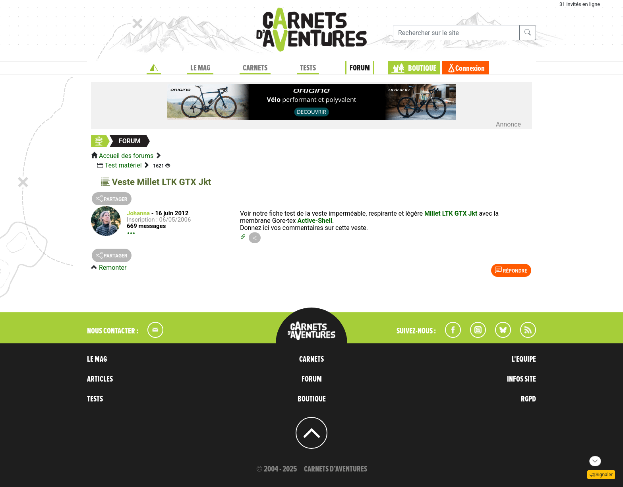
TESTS (308, 68)
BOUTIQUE (422, 68)
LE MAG (200, 68)
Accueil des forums (126, 156)
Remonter (112, 267)
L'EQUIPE (524, 359)
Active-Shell (314, 220)
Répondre (511, 270)
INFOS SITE (521, 379)
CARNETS (255, 68)
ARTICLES (100, 379)
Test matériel (123, 165)
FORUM (360, 68)
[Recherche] (456, 32)
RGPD (528, 399)
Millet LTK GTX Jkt (451, 213)
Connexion (470, 68)
